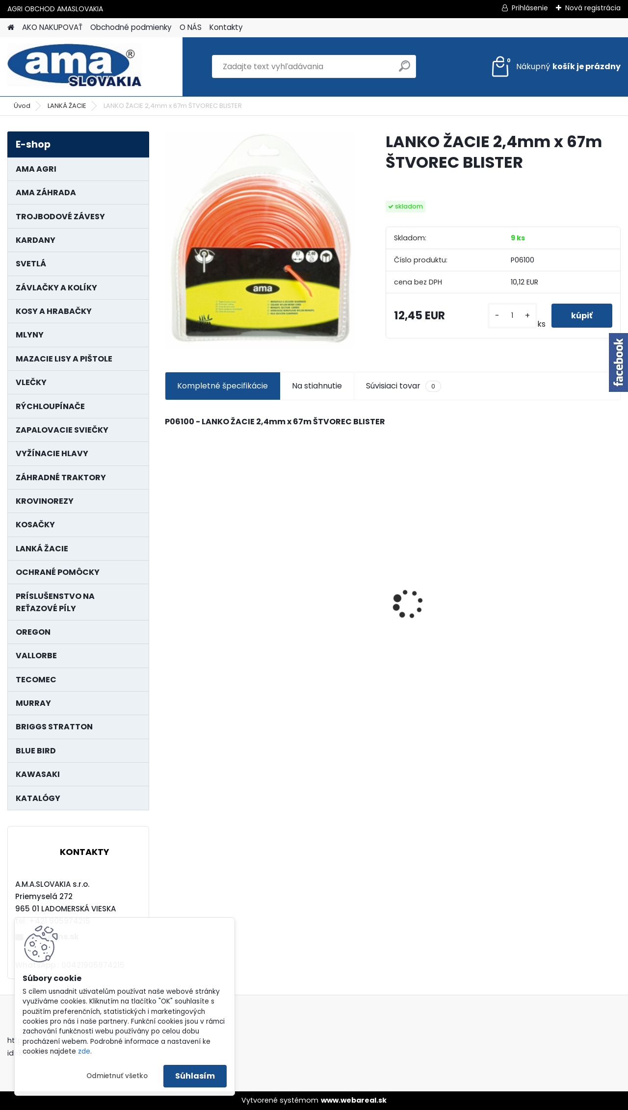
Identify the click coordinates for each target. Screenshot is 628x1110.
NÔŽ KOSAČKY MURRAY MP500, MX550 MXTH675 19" (449, 547)
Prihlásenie (530, 8)
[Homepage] (10, 27)
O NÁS (191, 27)
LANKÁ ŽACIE (67, 105)
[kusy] (512, 315)
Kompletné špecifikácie (222, 385)
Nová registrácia (593, 8)
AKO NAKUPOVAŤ (52, 27)
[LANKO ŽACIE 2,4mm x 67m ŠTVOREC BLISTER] (259, 239)
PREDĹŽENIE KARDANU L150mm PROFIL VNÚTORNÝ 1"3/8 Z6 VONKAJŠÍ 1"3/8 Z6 (558, 578)
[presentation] (170, 586)
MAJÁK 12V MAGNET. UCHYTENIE (326, 605)
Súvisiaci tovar (403, 386)
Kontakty (226, 27)
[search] (404, 69)
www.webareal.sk (354, 1100)
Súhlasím (195, 1076)
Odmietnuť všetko (117, 1076)
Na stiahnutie (317, 385)
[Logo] (74, 66)
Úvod (22, 105)
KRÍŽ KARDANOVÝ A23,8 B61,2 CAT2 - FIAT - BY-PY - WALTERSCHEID (218, 542)
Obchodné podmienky (131, 27)
